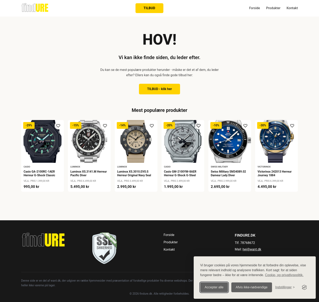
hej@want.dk (252, 249)
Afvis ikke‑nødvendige (252, 287)
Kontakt (292, 8)
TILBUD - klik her (159, 89)
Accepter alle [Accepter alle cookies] (214, 287)
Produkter (273, 8)
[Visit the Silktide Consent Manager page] (304, 287)
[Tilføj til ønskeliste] (58, 125)
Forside (254, 8)
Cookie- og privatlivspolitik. (284, 275)
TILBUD (149, 8)
